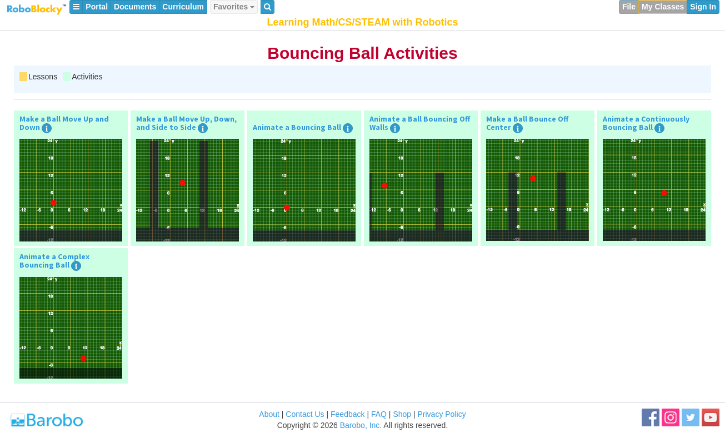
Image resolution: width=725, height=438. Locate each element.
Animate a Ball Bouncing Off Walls (419, 123)
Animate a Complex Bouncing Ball (54, 260)
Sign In (703, 6)
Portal (97, 6)
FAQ (379, 414)
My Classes (663, 6)
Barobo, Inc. (361, 425)
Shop (402, 414)
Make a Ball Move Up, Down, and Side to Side (186, 123)
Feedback (347, 414)
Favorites (233, 6)
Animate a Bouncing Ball (297, 127)
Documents (135, 6)
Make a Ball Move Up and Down (64, 123)
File (629, 6)
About (269, 414)
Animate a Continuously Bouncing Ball (646, 123)
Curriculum (183, 6)
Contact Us (305, 414)
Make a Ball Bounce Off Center (527, 123)
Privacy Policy (442, 414)
